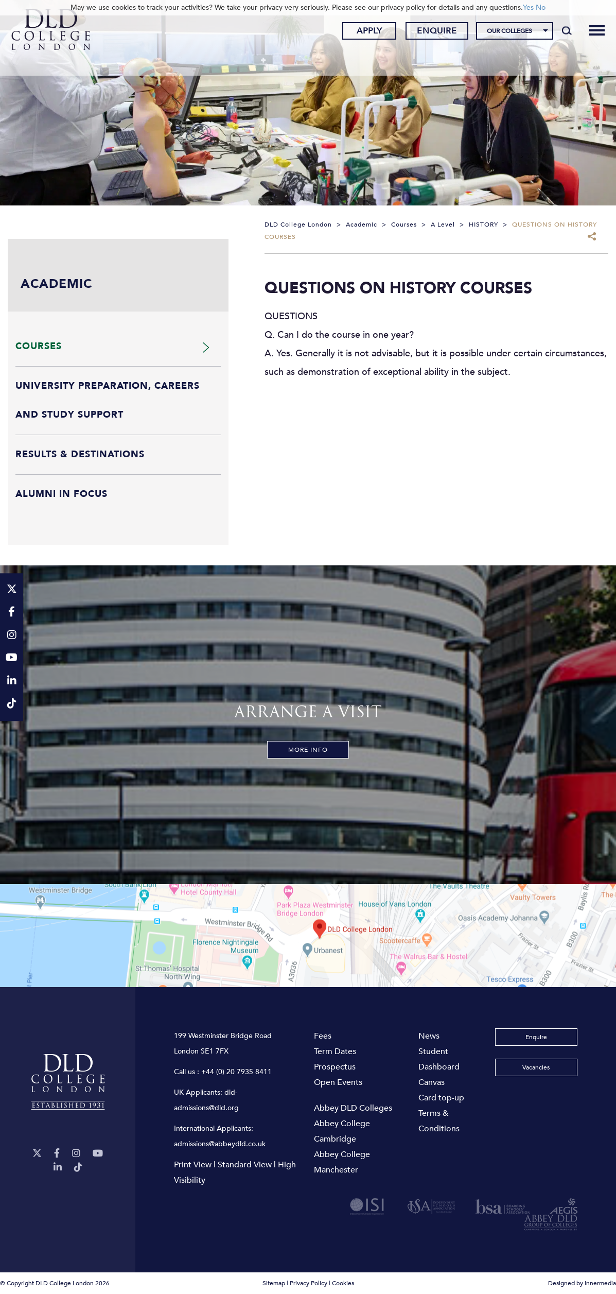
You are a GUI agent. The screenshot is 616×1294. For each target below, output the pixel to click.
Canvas (431, 1082)
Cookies (343, 1283)
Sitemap (273, 1283)
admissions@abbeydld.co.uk (220, 1144)
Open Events (338, 1082)
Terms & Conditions (439, 1121)
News (428, 1036)
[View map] (308, 935)
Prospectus (335, 1067)
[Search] (559, 32)
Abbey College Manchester (342, 1162)
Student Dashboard (439, 1059)
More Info (308, 750)
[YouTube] (97, 1153)
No (540, 7)
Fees (322, 1036)
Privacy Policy (308, 1283)
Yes (528, 7)
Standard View (245, 1164)
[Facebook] (57, 1153)
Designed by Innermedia (582, 1283)
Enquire (429, 32)
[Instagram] (76, 1153)
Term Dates (335, 1051)
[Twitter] (37, 1153)
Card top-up (441, 1097)
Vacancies (536, 1067)
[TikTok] (78, 1167)
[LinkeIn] (57, 1167)
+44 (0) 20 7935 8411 (236, 1072)
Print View (193, 1164)
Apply (361, 32)
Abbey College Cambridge (342, 1131)
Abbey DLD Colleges (353, 1108)
